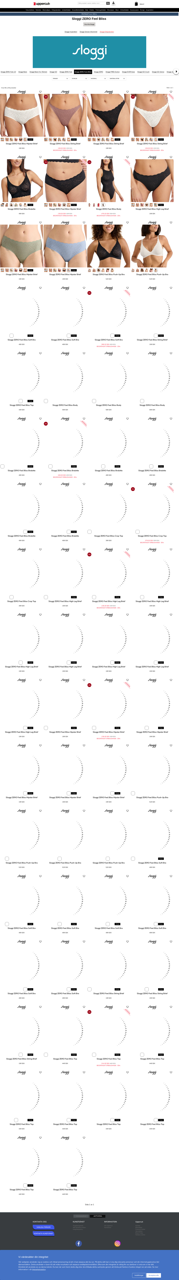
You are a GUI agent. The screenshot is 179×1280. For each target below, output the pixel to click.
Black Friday (139, 1233)
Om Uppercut (108, 1226)
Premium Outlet (140, 1229)
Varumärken (30, 10)
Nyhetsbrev (107, 1227)
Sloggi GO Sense (158, 72)
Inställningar (139, 1275)
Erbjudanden (56, 10)
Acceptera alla (154, 1275)
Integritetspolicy (78, 1229)
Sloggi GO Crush (143, 72)
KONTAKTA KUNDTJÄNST (43, 1234)
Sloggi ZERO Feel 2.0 (8, 72)
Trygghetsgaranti (78, 1226)
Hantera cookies (140, 1235)
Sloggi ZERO (98, 72)
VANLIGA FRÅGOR (43, 1227)
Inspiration (149, 10)
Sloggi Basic (22, 72)
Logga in (113, 5)
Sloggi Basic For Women (38, 72)
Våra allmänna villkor (79, 1227)
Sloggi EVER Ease (128, 72)
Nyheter (38, 10)
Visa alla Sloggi (89, 24)
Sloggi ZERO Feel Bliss (83, 72)
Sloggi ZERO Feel (66, 72)
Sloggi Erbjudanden (107, 32)
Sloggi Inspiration (71, 32)
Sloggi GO (53, 72)
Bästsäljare (46, 10)
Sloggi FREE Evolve (113, 72)
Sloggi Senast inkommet (88, 32)
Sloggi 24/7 (171, 72)
